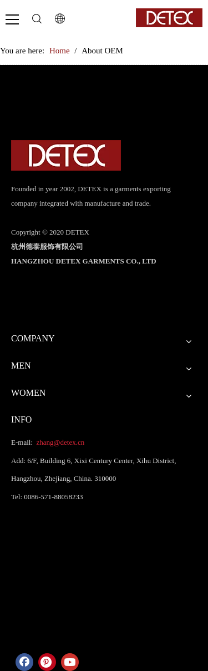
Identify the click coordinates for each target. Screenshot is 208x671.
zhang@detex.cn (59, 442)
